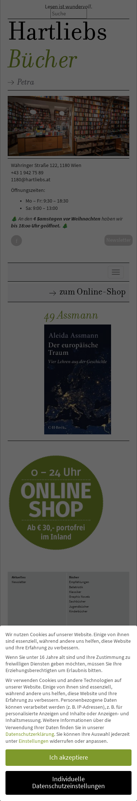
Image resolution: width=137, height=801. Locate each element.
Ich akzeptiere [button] (68, 757)
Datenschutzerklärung (29, 734)
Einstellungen (34, 741)
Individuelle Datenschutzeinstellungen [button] (68, 782)
